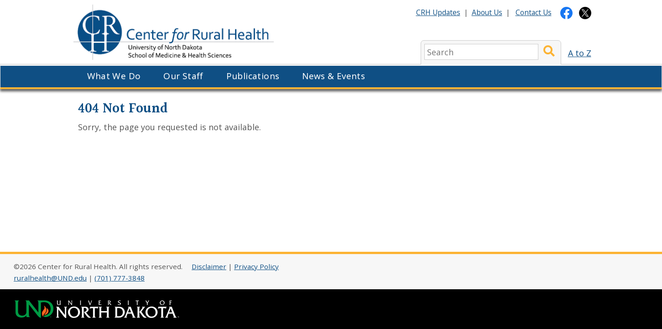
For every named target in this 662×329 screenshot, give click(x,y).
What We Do (114, 76)
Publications (253, 76)
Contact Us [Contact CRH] (534, 12)
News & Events (333, 76)
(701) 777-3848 (119, 277)
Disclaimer (209, 266)
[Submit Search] (549, 52)
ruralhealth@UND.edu (50, 277)
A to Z (579, 53)
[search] (481, 52)
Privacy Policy (256, 266)
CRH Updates (438, 12)
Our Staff (183, 76)
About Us (487, 12)
